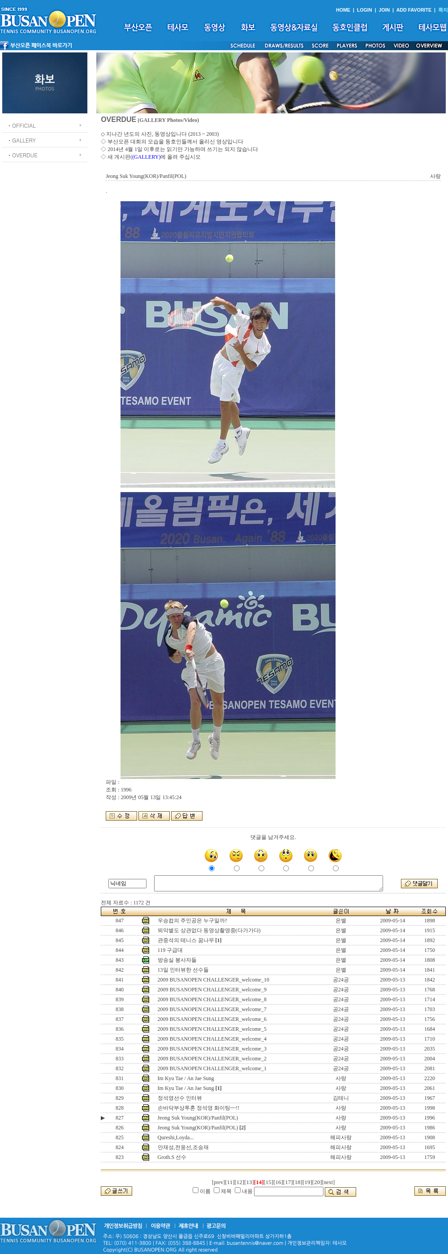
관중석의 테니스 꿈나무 (186, 940)
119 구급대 (170, 950)
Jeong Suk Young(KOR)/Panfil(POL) (198, 1118)
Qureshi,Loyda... (176, 1137)
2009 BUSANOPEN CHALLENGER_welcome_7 (212, 1009)
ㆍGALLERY (21, 140)
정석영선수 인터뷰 (180, 1098)
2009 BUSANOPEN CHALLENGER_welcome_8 (212, 999)
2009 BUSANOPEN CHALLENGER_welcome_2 (212, 1058)
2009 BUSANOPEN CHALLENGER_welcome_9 (212, 989)
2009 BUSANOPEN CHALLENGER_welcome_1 (212, 1068)
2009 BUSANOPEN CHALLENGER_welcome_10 (213, 980)
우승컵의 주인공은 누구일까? (192, 920)
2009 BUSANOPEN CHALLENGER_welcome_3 (212, 1049)
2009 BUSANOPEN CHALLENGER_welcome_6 (212, 1019)
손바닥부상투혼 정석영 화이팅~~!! (199, 1108)
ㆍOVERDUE (22, 155)
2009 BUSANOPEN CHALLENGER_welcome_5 (212, 1029)
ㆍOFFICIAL (21, 125)
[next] (328, 1182)
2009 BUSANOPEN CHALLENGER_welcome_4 (212, 1039)
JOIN (384, 10)
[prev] (218, 1182)
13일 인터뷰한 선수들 (183, 970)
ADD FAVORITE (414, 10)
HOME (343, 10)
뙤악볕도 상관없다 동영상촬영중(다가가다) (209, 930)
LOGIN (364, 10)
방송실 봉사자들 (177, 960)
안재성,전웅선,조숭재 (183, 1147)
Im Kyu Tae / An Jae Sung (186, 1078)
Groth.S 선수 (172, 1157)
